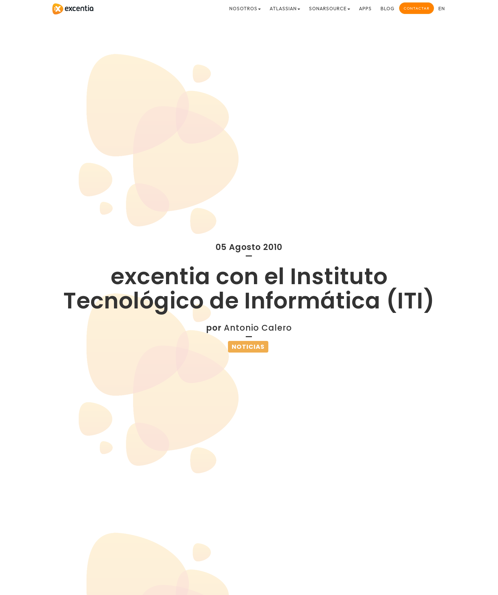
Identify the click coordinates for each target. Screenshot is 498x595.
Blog (388, 8)
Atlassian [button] (285, 8)
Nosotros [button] (245, 8)
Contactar (417, 8)
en (441, 8)
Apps (365, 8)
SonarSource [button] (329, 8)
